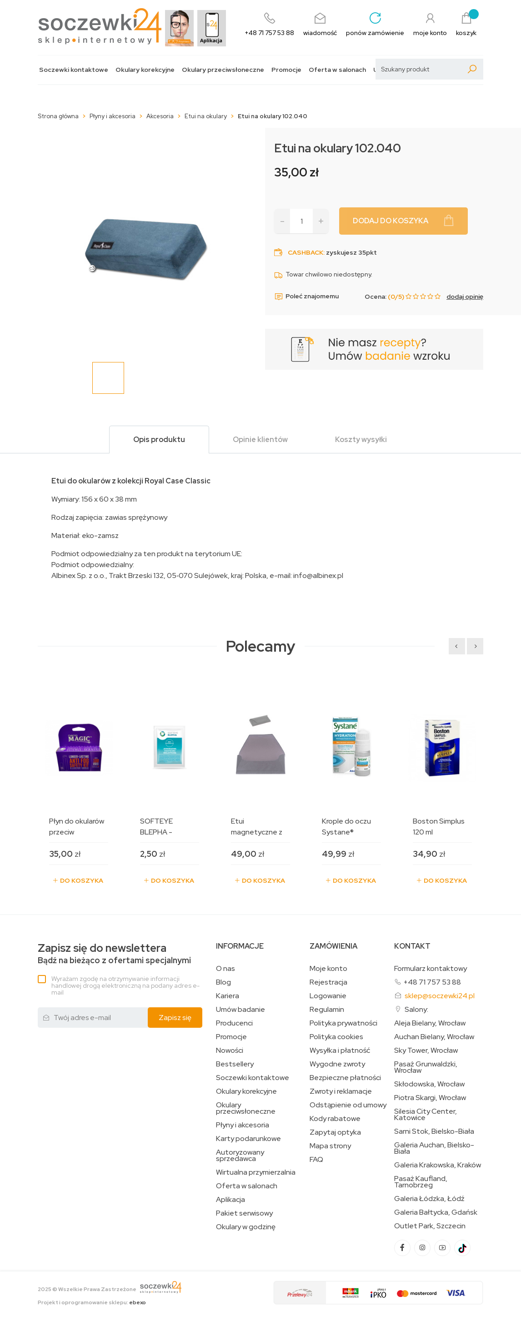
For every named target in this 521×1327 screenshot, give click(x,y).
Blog (223, 982)
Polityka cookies (336, 1036)
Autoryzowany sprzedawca (240, 1155)
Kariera (227, 995)
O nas (225, 968)
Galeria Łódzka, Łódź (429, 1198)
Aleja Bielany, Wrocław (430, 1023)
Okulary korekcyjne (145, 69)
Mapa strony (330, 1146)
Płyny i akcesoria (242, 1125)
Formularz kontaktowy (430, 968)
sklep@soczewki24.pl (440, 995)
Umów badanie (240, 1009)
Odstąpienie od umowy (348, 1105)
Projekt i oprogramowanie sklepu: (92, 1302)
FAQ (316, 1159)
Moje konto (328, 968)
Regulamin (327, 1009)
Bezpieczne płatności (345, 1077)
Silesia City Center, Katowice (425, 1114)
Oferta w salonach (337, 69)
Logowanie (328, 995)
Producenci (234, 1023)
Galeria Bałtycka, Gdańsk (435, 1212)
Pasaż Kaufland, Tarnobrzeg (420, 1182)
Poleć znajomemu (306, 296)
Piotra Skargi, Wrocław (430, 1097)
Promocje (286, 69)
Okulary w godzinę (246, 1226)
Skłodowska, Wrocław (429, 1084)
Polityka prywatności (343, 1023)
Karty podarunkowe (248, 1138)
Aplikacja (230, 1199)
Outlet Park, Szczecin (430, 1226)
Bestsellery (235, 1064)
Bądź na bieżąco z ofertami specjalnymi (114, 953)
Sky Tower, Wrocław (426, 1050)
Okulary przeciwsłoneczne (223, 69)
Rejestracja (328, 982)
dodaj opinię (464, 296)
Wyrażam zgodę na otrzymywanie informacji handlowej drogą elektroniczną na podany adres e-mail (125, 985)
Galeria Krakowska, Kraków (437, 1165)
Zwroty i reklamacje (341, 1091)
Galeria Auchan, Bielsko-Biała (434, 1148)
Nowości (229, 1050)
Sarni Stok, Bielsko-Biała (434, 1131)
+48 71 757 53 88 (432, 982)
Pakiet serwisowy (244, 1213)
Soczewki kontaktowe (74, 69)
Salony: (416, 1009)
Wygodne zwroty (337, 1064)
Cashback (305, 252)
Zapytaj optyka (335, 1132)
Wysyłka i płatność (340, 1050)
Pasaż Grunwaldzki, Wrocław (425, 1067)
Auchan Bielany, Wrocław (434, 1036)
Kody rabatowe (335, 1118)
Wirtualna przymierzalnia (256, 1172)
